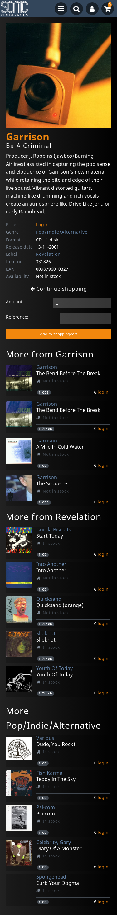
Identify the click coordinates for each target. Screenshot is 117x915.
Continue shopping (58, 288)
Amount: (15, 302)
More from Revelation (53, 516)
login (103, 392)
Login (42, 224)
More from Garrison (50, 354)
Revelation (48, 254)
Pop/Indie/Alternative (62, 232)
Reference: (17, 317)
